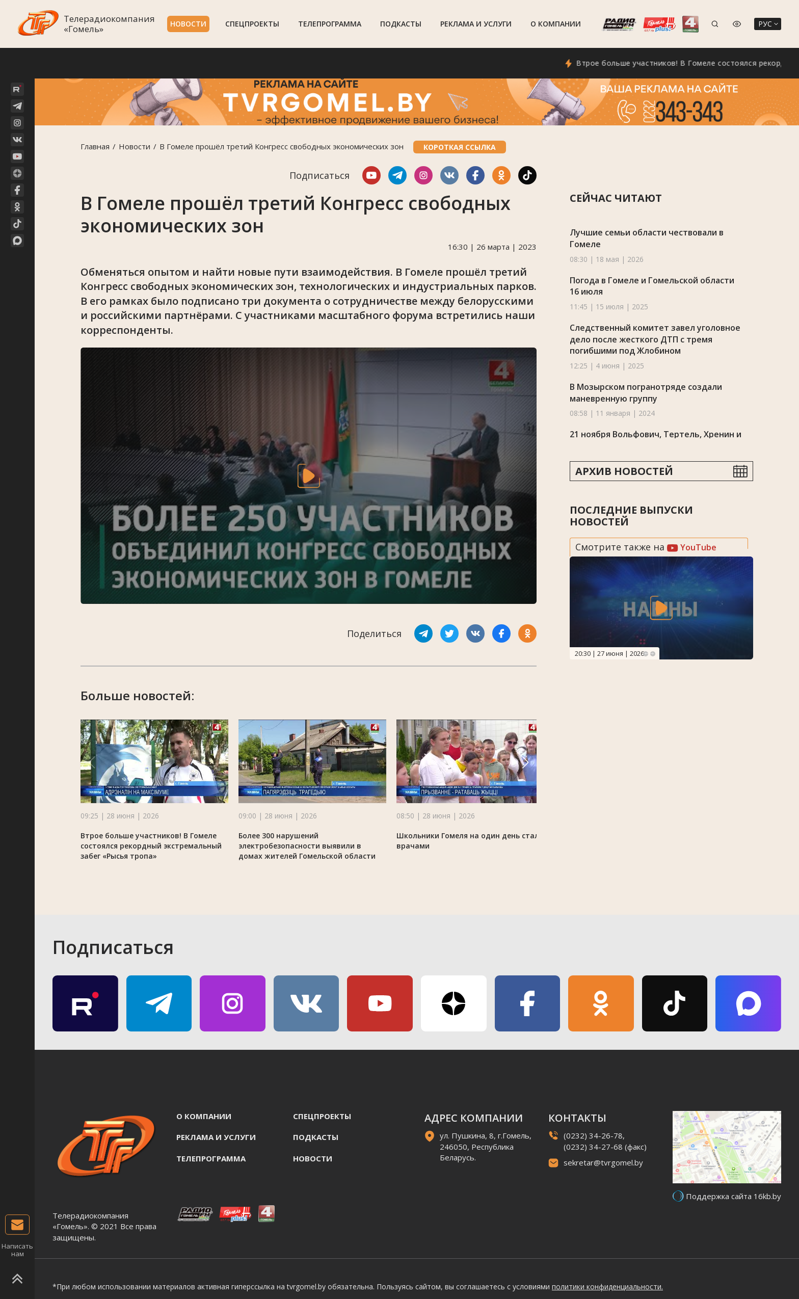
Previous (645, 653)
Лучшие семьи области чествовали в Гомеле (647, 238)
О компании (555, 24)
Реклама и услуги (476, 24)
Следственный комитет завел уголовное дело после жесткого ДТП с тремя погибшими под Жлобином (655, 339)
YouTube (691, 547)
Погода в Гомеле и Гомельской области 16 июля (652, 286)
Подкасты (400, 24)
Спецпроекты (252, 24)
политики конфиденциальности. (607, 1286)
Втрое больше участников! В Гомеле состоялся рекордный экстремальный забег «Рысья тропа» (151, 846)
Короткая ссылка (459, 147)
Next (652, 653)
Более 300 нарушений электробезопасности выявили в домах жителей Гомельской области (307, 846)
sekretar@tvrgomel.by (603, 1162)
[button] (525, 762)
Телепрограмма (329, 24)
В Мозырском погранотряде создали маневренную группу (646, 392)
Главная (95, 146)
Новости (188, 24)
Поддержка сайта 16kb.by (733, 1196)
